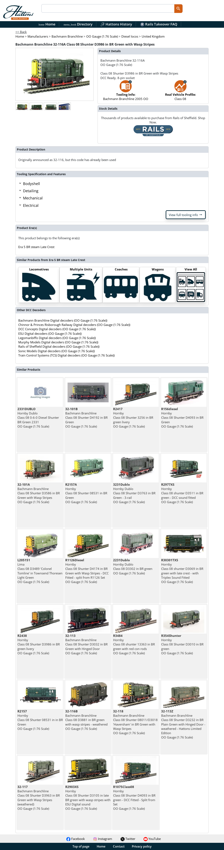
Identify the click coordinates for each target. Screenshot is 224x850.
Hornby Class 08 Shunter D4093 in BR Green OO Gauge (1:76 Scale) (182, 417)
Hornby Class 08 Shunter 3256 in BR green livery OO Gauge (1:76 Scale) (133, 417)
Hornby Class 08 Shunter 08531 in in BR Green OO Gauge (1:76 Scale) (40, 720)
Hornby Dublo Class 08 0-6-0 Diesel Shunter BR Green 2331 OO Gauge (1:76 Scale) (38, 417)
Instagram (102, 839)
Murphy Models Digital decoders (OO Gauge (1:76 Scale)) (58, 342)
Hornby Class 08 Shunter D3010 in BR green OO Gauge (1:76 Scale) (182, 644)
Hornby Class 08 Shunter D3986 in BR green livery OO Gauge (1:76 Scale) (38, 644)
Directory (78, 24)
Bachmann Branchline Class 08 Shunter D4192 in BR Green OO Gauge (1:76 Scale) (86, 417)
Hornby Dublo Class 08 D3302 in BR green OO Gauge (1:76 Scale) (132, 566)
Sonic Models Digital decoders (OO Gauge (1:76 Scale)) (56, 351)
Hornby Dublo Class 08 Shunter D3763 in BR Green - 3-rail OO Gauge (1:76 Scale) (134, 493)
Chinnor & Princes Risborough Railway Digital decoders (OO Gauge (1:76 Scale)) (74, 325)
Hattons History (116, 24)
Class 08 (180, 92)
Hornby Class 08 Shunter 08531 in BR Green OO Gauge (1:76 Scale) (86, 493)
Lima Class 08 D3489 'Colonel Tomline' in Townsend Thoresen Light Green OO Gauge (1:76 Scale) (39, 571)
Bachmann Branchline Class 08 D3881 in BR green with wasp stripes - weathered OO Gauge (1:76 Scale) (86, 720)
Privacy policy (142, 846)
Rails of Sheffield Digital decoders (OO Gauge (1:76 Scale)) (58, 346)
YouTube (152, 839)
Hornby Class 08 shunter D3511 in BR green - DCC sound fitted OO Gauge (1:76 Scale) (182, 493)
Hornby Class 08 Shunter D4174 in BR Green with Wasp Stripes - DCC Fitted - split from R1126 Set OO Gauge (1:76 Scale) (87, 571)
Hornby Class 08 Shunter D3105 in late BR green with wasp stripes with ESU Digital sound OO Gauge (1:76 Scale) (87, 798)
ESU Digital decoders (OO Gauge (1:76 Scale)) (50, 333)
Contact (119, 846)
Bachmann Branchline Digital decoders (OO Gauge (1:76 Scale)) (62, 320)
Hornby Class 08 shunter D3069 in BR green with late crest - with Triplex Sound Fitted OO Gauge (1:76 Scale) (182, 571)
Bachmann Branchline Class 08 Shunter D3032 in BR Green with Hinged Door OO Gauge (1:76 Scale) (86, 644)
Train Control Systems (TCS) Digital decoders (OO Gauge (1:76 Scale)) (66, 355)
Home (47, 24)
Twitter (128, 839)
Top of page (81, 846)
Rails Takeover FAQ (158, 24)
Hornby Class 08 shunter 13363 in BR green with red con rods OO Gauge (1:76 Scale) (134, 644)
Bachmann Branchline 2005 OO (125, 92)
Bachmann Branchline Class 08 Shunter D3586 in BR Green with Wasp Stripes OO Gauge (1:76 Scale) (38, 493)
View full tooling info (186, 215)
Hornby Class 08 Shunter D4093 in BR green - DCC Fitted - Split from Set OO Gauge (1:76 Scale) (134, 798)
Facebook (75, 839)
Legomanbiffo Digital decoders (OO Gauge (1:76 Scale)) (57, 338)
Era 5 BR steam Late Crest (36, 247)
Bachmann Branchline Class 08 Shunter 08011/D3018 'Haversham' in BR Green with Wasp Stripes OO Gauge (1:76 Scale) (135, 722)
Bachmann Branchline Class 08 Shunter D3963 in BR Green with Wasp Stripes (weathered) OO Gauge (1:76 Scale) (38, 798)
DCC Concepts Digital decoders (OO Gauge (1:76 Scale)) (57, 329)
